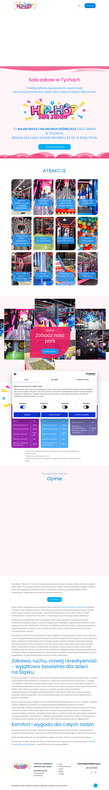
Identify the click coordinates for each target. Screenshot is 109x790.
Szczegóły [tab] (54, 379)
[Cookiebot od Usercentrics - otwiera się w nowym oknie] (87, 374)
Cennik (60, 769)
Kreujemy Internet (61, 785)
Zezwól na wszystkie (82, 414)
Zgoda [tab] (26, 379)
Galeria (60, 771)
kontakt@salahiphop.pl (89, 763)
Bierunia (23, 744)
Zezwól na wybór (54, 414)
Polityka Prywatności (33, 785)
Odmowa (27, 414)
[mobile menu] (79, 5)
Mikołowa (31, 744)
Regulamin (44, 785)
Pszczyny (15, 744)
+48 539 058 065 (91, 768)
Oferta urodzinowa (64, 766)
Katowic (92, 741)
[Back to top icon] (96, 785)
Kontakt (61, 774)
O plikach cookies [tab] (83, 379)
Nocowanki (90, 6)
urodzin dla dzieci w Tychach (72, 607)
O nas (60, 764)
